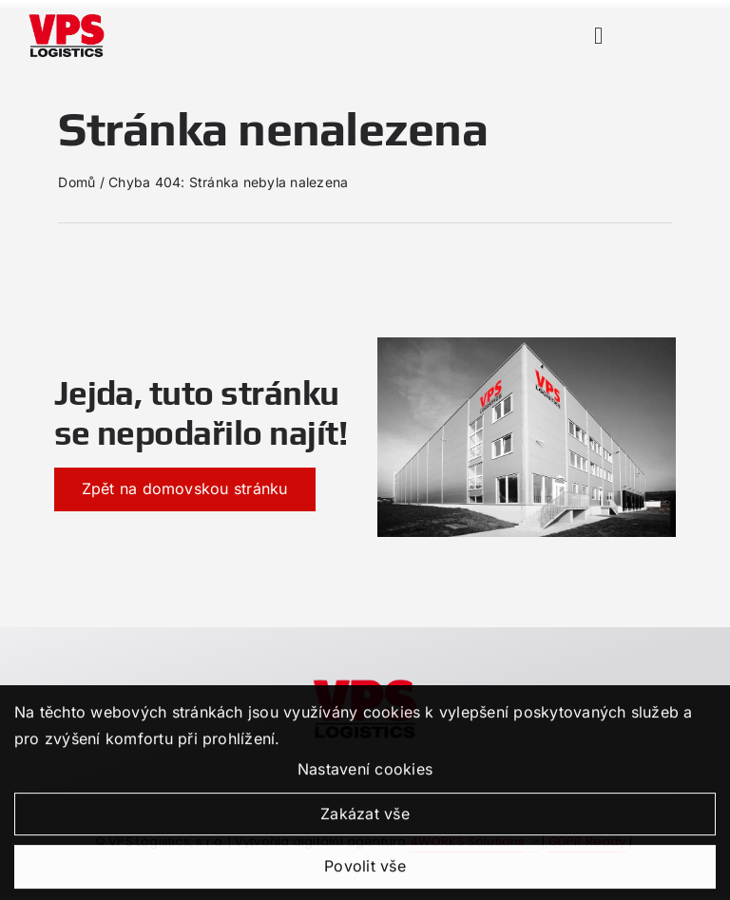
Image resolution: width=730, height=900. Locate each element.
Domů (76, 182)
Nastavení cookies (365, 780)
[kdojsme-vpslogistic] (365, 682)
